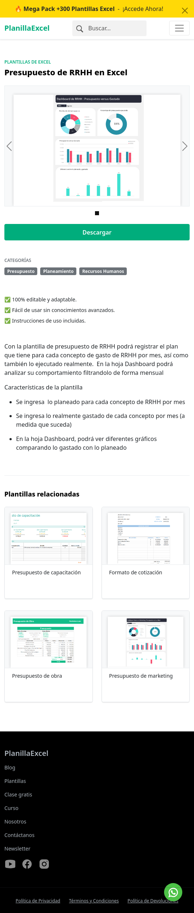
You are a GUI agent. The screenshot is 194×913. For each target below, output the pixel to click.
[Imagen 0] (97, 213)
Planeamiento (58, 271)
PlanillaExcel (27, 28)
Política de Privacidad (38, 901)
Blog (9, 767)
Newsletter (17, 848)
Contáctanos (19, 835)
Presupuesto (21, 271)
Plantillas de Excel (27, 62)
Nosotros (15, 821)
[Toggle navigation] (179, 28)
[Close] (185, 10)
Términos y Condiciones (94, 901)
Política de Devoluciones (153, 901)
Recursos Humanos (103, 271)
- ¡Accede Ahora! (89, 8)
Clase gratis (18, 794)
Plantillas (15, 780)
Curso (11, 807)
